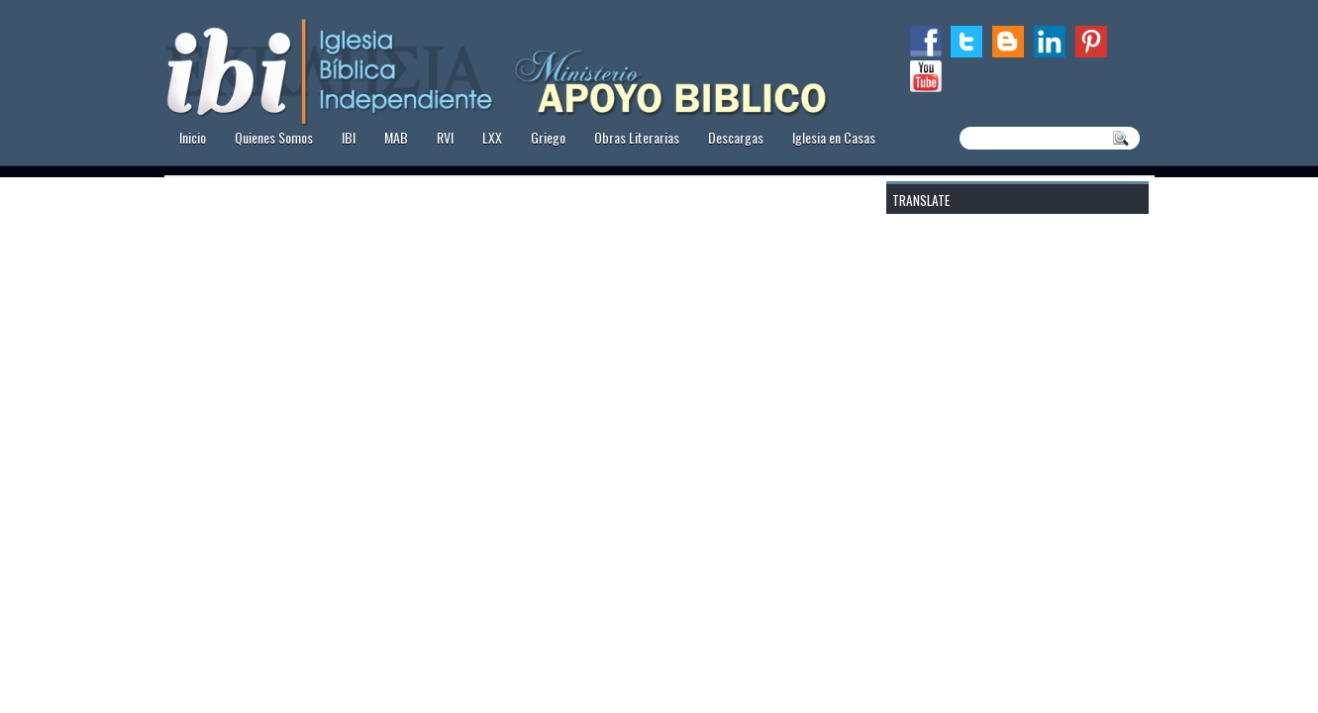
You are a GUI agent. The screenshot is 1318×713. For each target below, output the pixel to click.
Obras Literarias (636, 137)
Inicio (192, 137)
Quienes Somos (274, 137)
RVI (445, 137)
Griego (548, 137)
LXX (492, 137)
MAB (396, 137)
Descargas (735, 137)
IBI (348, 137)
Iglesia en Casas (833, 137)
